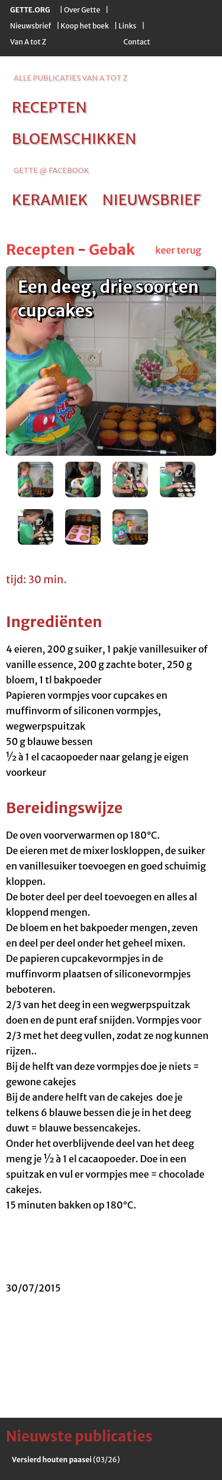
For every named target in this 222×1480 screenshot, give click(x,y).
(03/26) (66, 1459)
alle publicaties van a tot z (70, 78)
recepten (49, 107)
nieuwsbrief (151, 199)
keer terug (178, 250)
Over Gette (82, 9)
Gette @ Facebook (51, 170)
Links (127, 25)
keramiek (50, 199)
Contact (136, 41)
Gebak (112, 249)
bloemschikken (74, 138)
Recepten (40, 249)
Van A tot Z (28, 41)
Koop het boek (85, 25)
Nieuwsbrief (30, 25)
